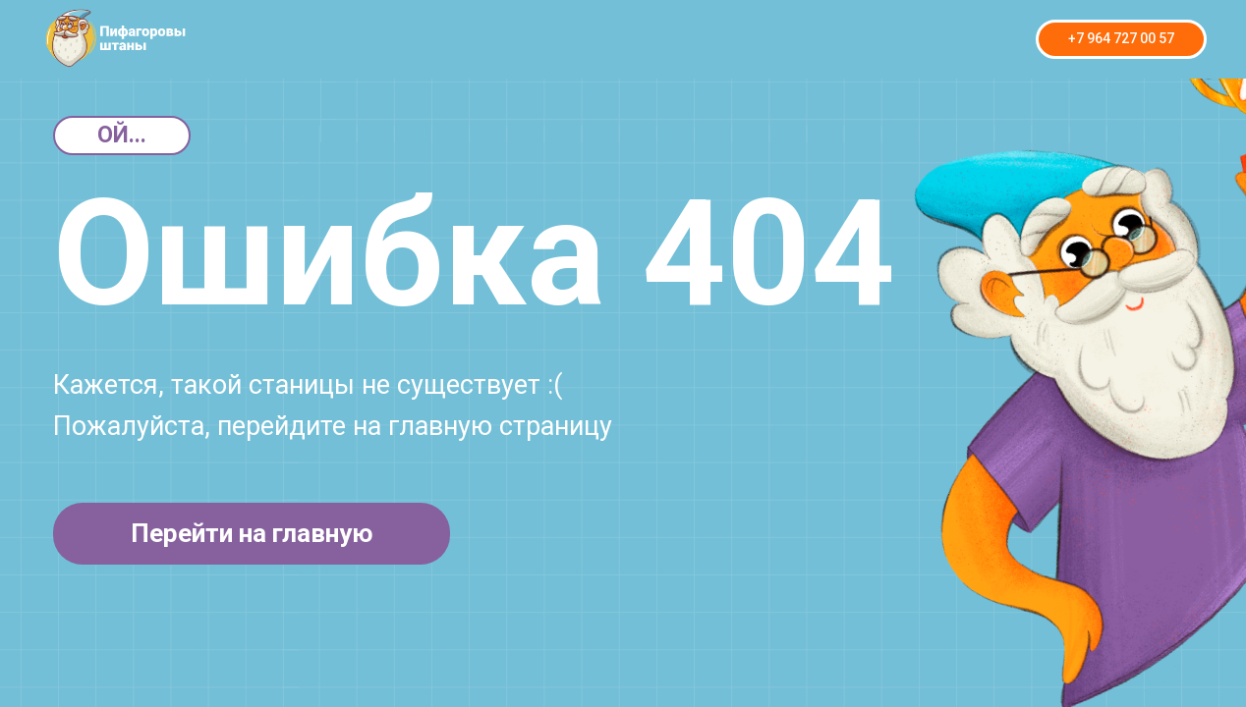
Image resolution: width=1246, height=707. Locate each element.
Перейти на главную (252, 533)
